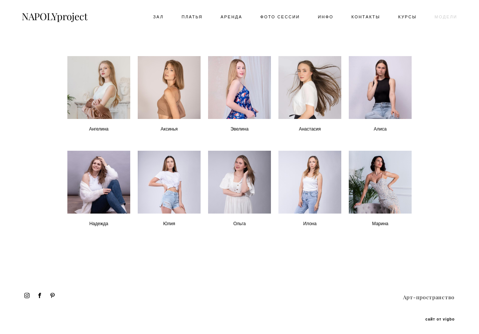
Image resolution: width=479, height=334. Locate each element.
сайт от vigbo (440, 316)
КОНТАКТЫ (363, 18)
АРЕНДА (229, 18)
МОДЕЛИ (443, 18)
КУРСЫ (405, 18)
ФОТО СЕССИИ (278, 18)
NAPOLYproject (57, 18)
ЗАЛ (155, 18)
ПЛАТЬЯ (189, 18)
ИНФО (323, 18)
